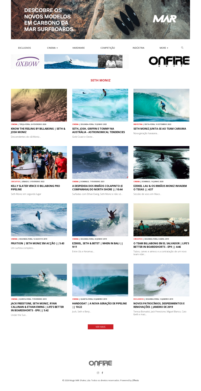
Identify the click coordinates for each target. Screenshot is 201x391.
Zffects (135, 380)
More (164, 47)
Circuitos (15, 181)
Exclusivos (24, 47)
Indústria (138, 47)
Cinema (52, 47)
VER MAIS (101, 326)
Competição (107, 47)
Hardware (78, 47)
